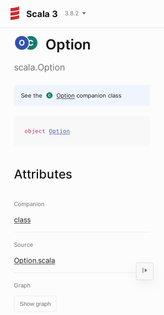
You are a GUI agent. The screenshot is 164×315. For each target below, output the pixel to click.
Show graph (35, 304)
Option (65, 95)
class (22, 219)
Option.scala (34, 260)
